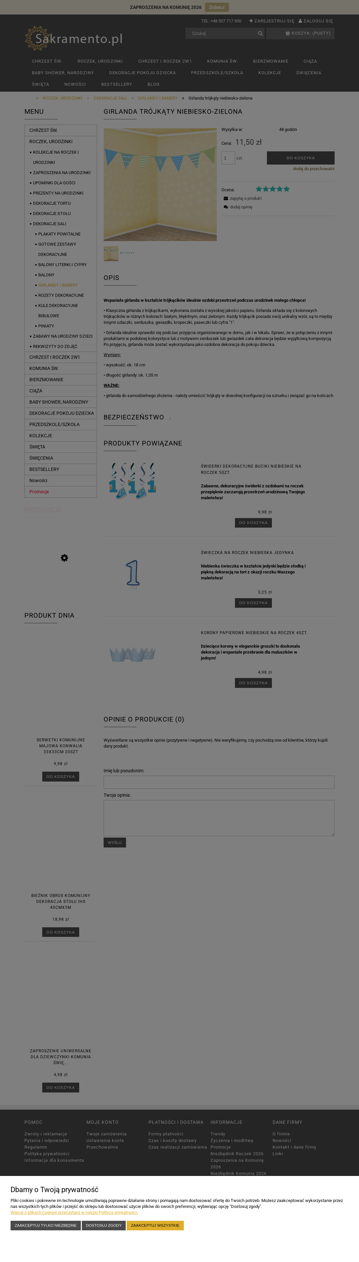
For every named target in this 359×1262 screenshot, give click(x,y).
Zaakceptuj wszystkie (155, 1225)
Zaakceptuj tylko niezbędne (46, 1225)
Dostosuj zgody (104, 1225)
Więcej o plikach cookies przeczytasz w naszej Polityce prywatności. (74, 1212)
